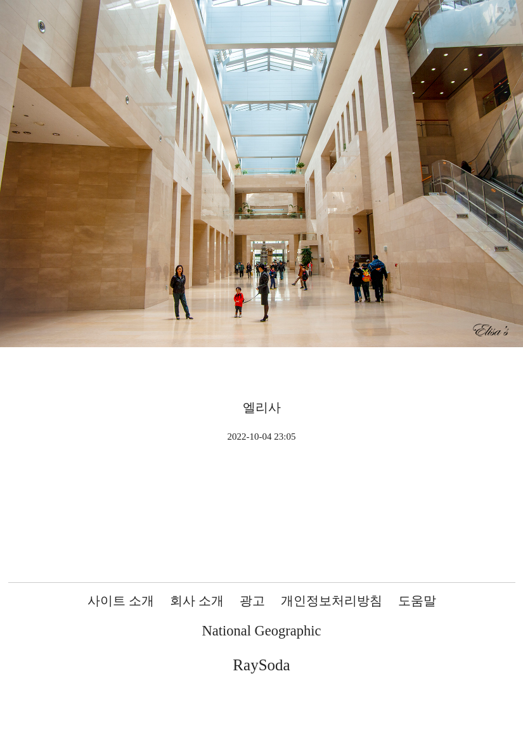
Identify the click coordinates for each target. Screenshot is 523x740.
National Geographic (261, 631)
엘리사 (262, 407)
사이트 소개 (120, 601)
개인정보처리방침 (331, 601)
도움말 (417, 601)
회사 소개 (197, 601)
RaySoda (261, 664)
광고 (252, 601)
